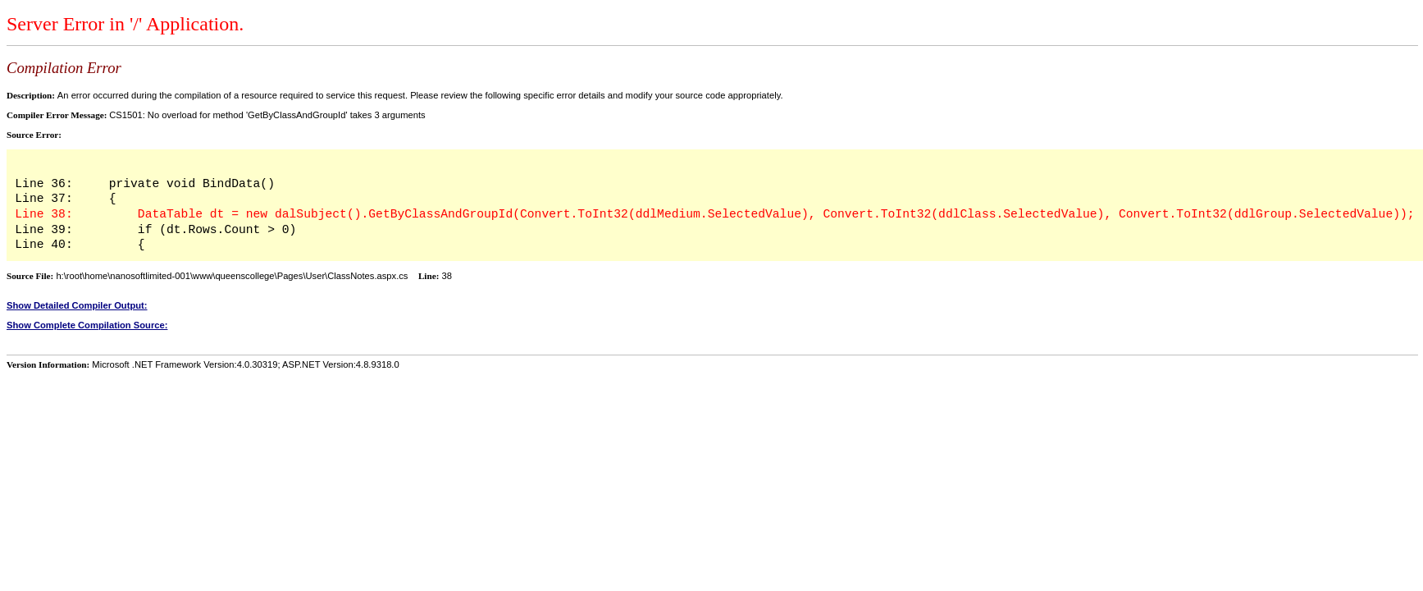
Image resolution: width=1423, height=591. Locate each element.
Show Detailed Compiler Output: (77, 305)
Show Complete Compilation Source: (87, 325)
